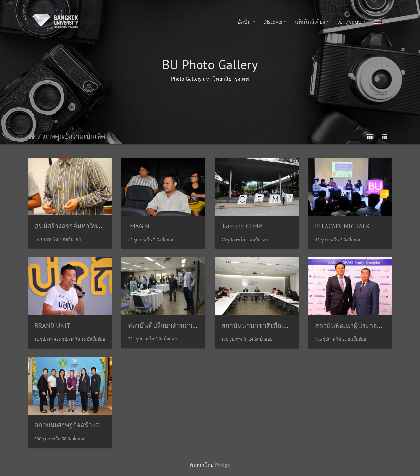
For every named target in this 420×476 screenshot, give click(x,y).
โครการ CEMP (241, 226)
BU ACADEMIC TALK (342, 226)
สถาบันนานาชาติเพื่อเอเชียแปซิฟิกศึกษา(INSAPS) (291, 325)
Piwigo (222, 465)
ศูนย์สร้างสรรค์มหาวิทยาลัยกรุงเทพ (84, 226)
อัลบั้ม (244, 21)
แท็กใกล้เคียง (310, 21)
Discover (273, 21)
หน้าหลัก (31, 136)
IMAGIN (138, 226)
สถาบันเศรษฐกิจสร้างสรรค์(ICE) (79, 425)
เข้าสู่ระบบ (349, 21)
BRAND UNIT (52, 325)
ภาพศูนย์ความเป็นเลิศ (74, 136)
